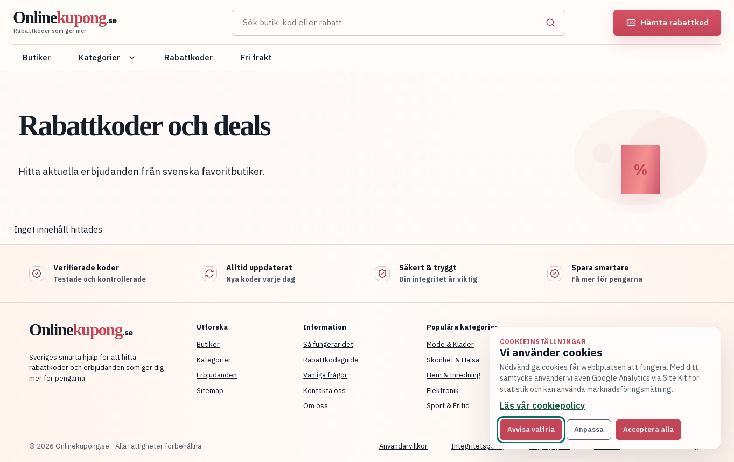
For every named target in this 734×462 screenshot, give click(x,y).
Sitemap (210, 390)
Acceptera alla (648, 429)
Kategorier (107, 57)
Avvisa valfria (531, 429)
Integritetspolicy (478, 446)
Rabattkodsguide (331, 360)
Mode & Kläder (450, 344)
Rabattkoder (188, 57)
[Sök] (550, 22)
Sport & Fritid (448, 405)
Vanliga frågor (325, 375)
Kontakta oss (324, 390)
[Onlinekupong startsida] (110, 23)
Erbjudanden (217, 375)
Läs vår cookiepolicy (542, 405)
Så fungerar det (328, 344)
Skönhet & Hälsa (453, 360)
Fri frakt (256, 57)
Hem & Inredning (453, 375)
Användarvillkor (403, 446)
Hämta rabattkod (667, 22)
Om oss (315, 405)
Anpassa (589, 429)
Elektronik (443, 390)
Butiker (37, 57)
